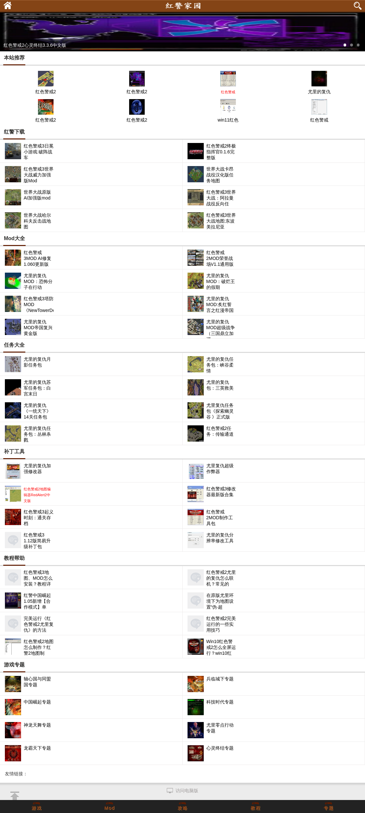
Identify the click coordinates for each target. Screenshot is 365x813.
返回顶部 (14, 796)
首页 (6, 4)
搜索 (358, 6)
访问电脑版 (187, 790)
